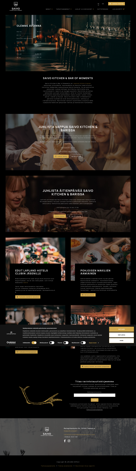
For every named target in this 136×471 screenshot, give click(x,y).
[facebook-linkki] (66, 438)
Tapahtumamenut (63, 9)
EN (103, 4)
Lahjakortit (117, 9)
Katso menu (61, 157)
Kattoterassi (102, 9)
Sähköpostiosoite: (94, 390)
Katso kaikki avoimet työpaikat (95, 365)
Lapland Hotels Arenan (82, 83)
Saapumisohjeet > (71, 429)
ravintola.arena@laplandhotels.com (79, 432)
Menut (48, 9)
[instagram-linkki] (70, 438)
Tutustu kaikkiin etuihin (28, 297)
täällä (25, 282)
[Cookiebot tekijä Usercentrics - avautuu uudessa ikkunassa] (11, 467)
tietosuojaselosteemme (94, 407)
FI (98, 4)
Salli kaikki (121, 454)
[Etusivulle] (16, 7)
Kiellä (121, 465)
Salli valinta (121, 459)
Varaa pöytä (116, 4)
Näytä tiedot (93, 467)
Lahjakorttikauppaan (26, 351)
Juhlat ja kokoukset (83, 9)
